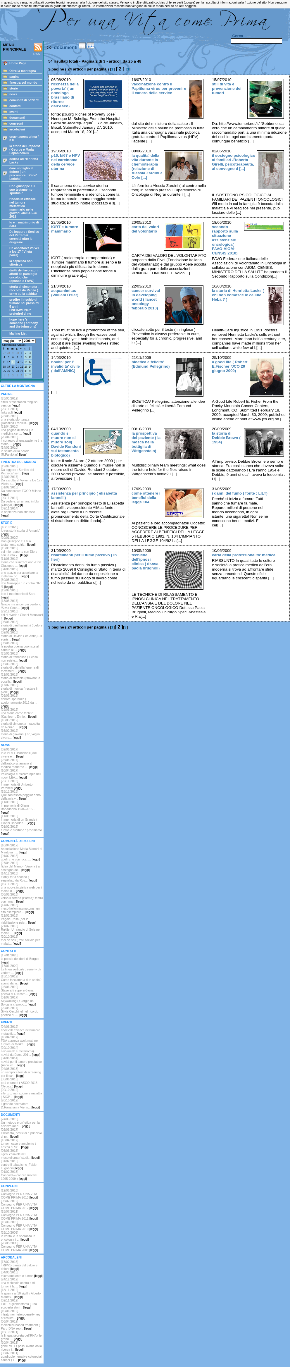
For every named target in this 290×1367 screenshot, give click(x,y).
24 (30, 366)
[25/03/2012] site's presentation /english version (19, 402)
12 (8, 362)
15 (21, 362)
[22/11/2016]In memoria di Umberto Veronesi (16, 784)
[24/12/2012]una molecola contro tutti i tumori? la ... (18, 1283)
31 (30, 371)
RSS (38, 49)
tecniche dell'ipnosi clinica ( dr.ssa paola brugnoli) (146, 561)
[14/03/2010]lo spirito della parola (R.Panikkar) (15, 451)
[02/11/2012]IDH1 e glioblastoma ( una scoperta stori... (19, 1304)
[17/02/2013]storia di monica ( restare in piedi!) (20, 688)
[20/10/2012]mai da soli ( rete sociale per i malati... (21, 940)
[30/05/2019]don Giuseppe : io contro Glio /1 (21, 583)
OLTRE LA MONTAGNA (18, 386)
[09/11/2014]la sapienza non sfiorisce (18, 512)
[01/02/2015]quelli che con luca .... (20, 857)
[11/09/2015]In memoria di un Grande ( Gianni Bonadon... (19, 819)
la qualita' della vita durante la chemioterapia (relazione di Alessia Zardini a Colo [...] (147, 166)
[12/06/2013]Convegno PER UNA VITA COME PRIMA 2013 (19, 1194)
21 (17, 366)
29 (13, 353)
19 (8, 366)
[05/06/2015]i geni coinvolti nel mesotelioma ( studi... (20, 1154)
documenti (65, 47)
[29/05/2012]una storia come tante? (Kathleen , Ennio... (19, 713)
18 (4, 366)
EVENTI (6, 1022)
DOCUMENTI (10, 1114)
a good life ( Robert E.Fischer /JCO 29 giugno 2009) (229, 366)
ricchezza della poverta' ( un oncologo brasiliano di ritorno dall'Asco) (65, 95)
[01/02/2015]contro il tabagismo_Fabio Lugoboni (19, 1164)
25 (4, 371)
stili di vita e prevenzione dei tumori (226, 88)
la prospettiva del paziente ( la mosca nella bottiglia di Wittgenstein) (146, 442)
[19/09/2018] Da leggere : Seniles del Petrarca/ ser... (17, 469)
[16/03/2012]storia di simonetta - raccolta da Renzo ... (20, 723)
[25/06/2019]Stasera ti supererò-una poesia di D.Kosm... (19, 990)
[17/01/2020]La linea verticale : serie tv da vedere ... (21, 969)
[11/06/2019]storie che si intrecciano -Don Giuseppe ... (21, 562)
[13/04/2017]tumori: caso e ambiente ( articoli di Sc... (18, 1143)
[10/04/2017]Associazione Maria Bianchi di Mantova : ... (21, 848)
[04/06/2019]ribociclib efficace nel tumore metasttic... (20, 1030)
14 (17, 362)
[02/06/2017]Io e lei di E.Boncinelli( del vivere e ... (19, 753)
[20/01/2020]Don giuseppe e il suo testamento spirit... (18, 541)
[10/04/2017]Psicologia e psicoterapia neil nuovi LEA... (21, 774)
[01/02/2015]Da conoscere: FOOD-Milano (21, 490)
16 (26, 362)
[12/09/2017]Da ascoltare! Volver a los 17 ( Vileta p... (21, 480)
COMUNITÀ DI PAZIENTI (19, 841)
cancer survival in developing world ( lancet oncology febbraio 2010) (146, 299)
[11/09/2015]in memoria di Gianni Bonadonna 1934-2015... (18, 807)
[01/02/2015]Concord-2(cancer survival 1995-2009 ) (19, 1175)
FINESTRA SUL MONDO (18, 462)
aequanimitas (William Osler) (64, 292)
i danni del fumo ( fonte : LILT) (239, 493)
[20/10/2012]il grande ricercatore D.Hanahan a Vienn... (20, 1104)
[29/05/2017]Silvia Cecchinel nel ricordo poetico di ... (19, 1011)
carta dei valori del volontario (145, 229)
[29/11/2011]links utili (11, 410)
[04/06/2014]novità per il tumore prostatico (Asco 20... (21, 1061)
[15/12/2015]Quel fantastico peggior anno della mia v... (21, 795)
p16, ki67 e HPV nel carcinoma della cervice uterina (65, 162)
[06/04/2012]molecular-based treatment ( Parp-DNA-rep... (20, 1325)
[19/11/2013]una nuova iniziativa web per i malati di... (21, 887)
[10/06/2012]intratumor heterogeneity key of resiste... (20, 1314)
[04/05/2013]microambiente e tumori (22, 1274)
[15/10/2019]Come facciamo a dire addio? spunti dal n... (21, 980)
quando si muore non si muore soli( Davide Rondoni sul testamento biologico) (66, 444)
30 (17, 353)
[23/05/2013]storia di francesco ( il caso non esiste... (19, 657)
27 (4, 353)
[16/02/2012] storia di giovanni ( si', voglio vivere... (20, 734)
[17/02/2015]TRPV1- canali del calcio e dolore (19, 1265)
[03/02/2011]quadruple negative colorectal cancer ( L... (21, 1356)
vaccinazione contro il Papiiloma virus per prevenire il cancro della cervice (159, 88)
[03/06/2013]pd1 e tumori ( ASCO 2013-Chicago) (20, 1082)
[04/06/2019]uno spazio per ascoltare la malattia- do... (19, 572)
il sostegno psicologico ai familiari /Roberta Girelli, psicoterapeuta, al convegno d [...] (233, 162)
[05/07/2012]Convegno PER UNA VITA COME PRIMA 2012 (19, 1204)
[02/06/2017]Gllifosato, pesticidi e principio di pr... (21, 1133)
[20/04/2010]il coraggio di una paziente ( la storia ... (21, 440)
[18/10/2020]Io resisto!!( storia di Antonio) (20, 530)
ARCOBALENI (11, 1257)
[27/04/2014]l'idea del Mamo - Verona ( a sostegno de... (20, 866)
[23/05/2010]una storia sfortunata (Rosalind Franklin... (19, 419)
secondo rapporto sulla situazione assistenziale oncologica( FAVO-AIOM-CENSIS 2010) (225, 240)
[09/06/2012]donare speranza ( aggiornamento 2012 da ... (19, 701)
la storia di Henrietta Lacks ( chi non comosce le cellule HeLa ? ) (238, 295)
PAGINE (7, 394)
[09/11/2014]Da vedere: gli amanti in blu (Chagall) (20, 501)
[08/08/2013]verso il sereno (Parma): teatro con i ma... (22, 898)
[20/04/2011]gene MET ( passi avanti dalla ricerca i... (21, 1346)
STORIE (6, 522)
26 (8, 371)
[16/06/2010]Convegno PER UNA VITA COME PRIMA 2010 (19, 1225)
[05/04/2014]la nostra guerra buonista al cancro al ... (20, 646)
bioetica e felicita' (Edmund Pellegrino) (151, 364)
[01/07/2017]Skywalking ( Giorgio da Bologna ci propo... (18, 1001)
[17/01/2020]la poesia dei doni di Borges (20, 958)
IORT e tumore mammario (64, 229)
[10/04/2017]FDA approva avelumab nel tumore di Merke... (20, 1040)
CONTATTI (8, 951)
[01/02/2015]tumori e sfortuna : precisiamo (21, 830)
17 (30, 362)
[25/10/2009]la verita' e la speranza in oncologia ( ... (18, 1236)
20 (13, 366)
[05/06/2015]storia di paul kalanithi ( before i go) (21, 625)
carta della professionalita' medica (243, 555)
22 (21, 366)
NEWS (5, 745)
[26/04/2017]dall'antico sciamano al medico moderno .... (19, 763)
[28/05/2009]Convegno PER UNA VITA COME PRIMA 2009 (19, 1246)
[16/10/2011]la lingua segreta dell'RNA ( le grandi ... (21, 1335)
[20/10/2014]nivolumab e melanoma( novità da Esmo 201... (20, 1051)
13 (13, 362)
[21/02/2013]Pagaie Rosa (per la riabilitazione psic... (18, 919)
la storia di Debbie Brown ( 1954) (226, 437)
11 (4, 362)
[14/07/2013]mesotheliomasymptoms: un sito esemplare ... (20, 908)
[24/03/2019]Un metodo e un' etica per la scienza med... (20, 1122)
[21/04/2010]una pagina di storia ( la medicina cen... (17, 430)
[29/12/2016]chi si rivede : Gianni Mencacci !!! (22, 615)
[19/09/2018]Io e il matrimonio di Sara (18, 593)
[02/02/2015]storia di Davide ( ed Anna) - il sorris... (21, 636)
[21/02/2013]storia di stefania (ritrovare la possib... (20, 678)
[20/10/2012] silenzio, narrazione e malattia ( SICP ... (21, 1093)
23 (26, 366)
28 (8, 353)
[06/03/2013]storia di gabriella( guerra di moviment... (20, 667)
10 (30, 357)
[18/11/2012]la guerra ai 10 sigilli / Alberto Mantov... (21, 1293)
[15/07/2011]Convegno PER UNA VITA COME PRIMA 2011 (19, 1215)
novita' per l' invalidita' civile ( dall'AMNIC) (65, 366)
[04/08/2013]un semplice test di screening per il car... (21, 1072)
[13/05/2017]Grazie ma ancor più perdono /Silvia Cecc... (21, 604)
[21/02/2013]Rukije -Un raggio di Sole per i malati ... (21, 929)
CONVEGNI (9, 1186)
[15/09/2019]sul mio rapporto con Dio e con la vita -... (19, 551)
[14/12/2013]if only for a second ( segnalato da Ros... (19, 877)
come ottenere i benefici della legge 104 (146, 497)
